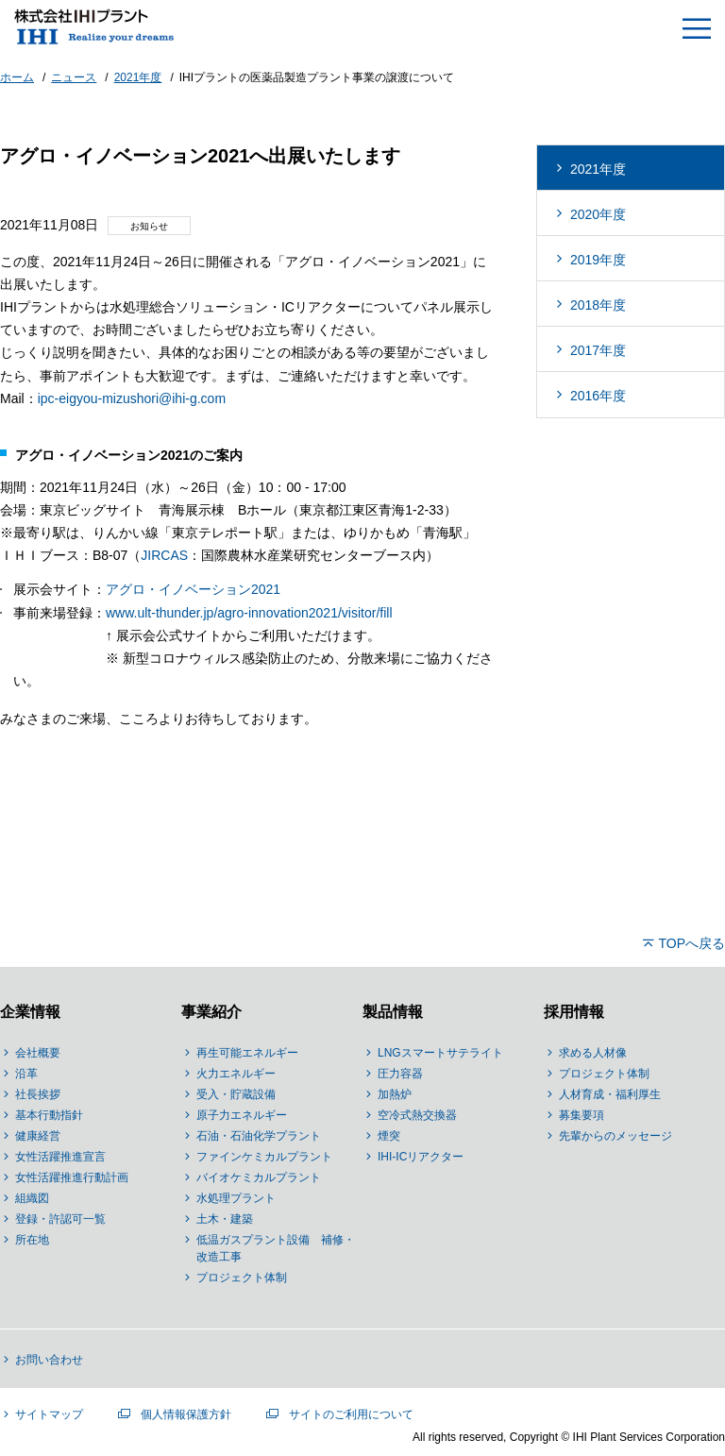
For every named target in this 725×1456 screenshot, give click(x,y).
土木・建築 (224, 1219)
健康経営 (37, 1136)
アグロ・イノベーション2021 (193, 589)
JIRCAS (164, 555)
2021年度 (598, 169)
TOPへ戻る (691, 943)
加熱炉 (395, 1094)
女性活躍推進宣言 (60, 1156)
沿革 (26, 1073)
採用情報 (574, 1012)
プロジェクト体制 (241, 1277)
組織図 (32, 1198)
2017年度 (598, 350)
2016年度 (598, 395)
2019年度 (598, 259)
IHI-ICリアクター (421, 1156)
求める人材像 (593, 1052)
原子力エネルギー (241, 1115)
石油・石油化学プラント (258, 1136)
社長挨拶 (37, 1094)
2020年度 (598, 214)
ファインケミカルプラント (264, 1156)
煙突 (389, 1136)
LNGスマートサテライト (440, 1052)
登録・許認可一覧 (60, 1219)
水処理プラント (236, 1198)
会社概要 (37, 1052)
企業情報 (30, 1012)
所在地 (32, 1239)
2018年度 (598, 305)
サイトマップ (49, 1414)
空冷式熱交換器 (417, 1115)
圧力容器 (400, 1073)
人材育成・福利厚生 (610, 1094)
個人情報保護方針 (186, 1414)
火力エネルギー (236, 1073)
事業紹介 (211, 1012)
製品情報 (392, 1012)
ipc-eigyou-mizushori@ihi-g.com (132, 398)
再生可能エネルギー (247, 1052)
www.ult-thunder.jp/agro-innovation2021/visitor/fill (249, 612)
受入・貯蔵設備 (236, 1094)
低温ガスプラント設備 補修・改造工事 (275, 1248)
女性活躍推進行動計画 (71, 1177)
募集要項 (581, 1115)
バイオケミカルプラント (258, 1177)
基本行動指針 (49, 1115)
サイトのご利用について (351, 1414)
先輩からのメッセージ (615, 1136)
